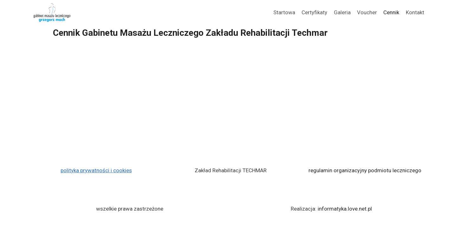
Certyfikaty (314, 12)
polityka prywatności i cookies (96, 170)
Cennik (391, 12)
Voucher (367, 12)
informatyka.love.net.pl (345, 209)
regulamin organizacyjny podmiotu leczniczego (364, 170)
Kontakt (415, 12)
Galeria (342, 12)
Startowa (284, 12)
